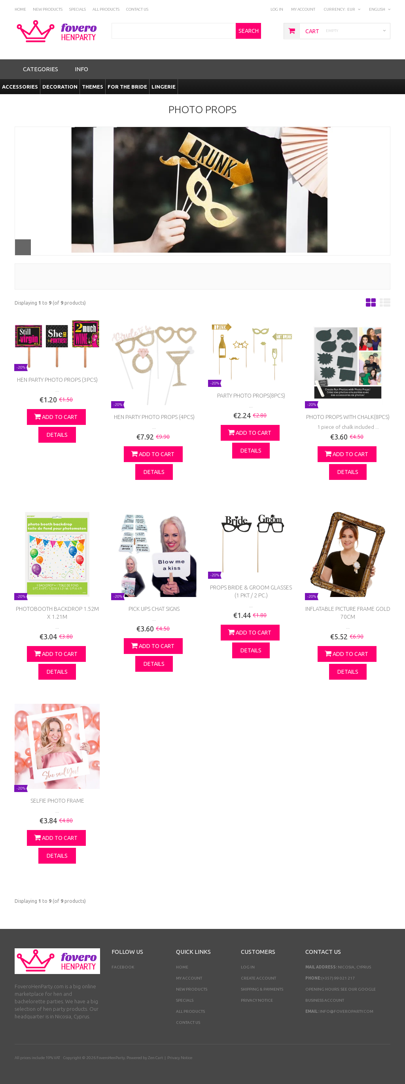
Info (81, 69)
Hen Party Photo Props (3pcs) (57, 380)
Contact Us (188, 1022)
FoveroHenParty (111, 1058)
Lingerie (163, 86)
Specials (184, 1000)
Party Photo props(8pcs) (251, 395)
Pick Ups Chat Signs (154, 609)
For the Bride (127, 86)
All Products (190, 1011)
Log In (277, 9)
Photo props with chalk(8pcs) (348, 417)
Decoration (60, 86)
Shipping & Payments (262, 989)
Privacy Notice (257, 1000)
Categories (40, 69)
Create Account (258, 978)
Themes (92, 86)
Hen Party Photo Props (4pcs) (154, 417)
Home (182, 967)
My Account (303, 9)
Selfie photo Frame (57, 801)
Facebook (123, 967)
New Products (191, 989)
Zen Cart (155, 1058)
